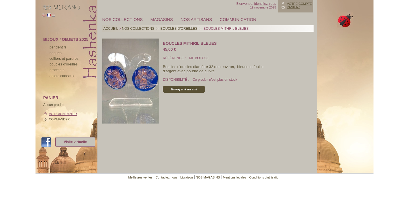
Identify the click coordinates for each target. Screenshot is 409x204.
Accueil (110, 29)
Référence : (175, 58)
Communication (238, 19)
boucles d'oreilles (63, 64)
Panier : (293, 7)
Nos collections (122, 19)
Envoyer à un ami (184, 89)
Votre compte (299, 3)
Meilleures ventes (140, 177)
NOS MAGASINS (208, 177)
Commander (59, 119)
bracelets (56, 70)
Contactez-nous (166, 177)
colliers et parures (64, 58)
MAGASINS (162, 19)
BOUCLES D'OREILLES (178, 29)
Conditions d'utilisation (264, 177)
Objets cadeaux (61, 76)
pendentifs (57, 47)
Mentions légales (235, 177)
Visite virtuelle (75, 142)
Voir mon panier (63, 114)
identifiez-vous (265, 4)
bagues (55, 53)
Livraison (186, 177)
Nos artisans (196, 19)
